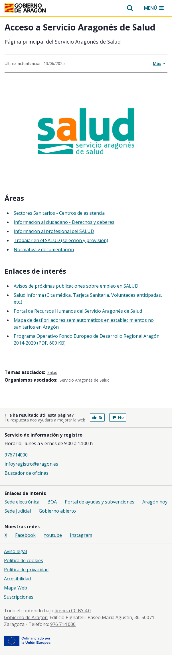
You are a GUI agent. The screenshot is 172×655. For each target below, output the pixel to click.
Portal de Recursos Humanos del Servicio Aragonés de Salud (78, 311)
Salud (52, 372)
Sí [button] (97, 417)
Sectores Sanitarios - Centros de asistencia (59, 213)
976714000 (16, 455)
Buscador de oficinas (26, 473)
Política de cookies (23, 560)
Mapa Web (15, 588)
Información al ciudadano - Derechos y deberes (64, 222)
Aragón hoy (154, 502)
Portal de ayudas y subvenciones (99, 502)
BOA (52, 502)
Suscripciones (18, 597)
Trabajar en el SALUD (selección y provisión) (61, 240)
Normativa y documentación (44, 249)
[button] (129, 8)
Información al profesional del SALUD (54, 231)
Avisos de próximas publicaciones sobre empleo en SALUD (76, 286)
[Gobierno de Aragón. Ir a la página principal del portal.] (25, 8)
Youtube (53, 535)
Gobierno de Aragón (26, 617)
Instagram (81, 535)
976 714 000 (63, 624)
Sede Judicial (18, 511)
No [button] (118, 417)
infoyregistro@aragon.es (31, 464)
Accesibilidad (17, 579)
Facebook (25, 535)
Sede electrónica (22, 502)
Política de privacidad (26, 569)
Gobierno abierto (57, 511)
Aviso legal (15, 551)
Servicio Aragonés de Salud (85, 380)
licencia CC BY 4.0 (72, 610)
